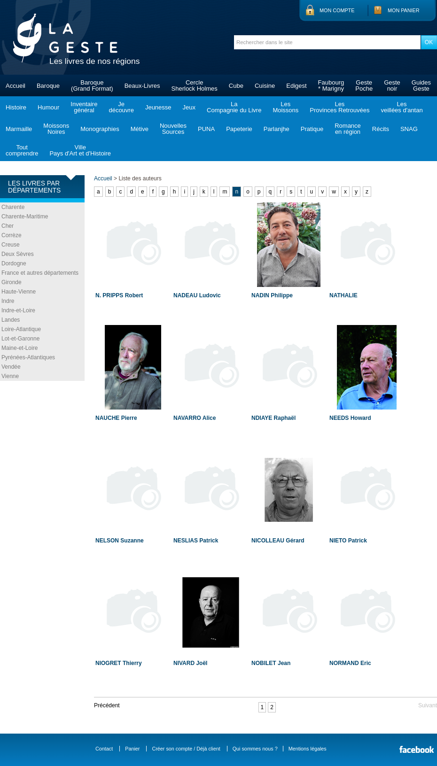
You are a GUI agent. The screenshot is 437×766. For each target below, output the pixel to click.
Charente (12, 207)
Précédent (107, 705)
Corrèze (11, 235)
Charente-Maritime (24, 216)
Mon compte (337, 10)
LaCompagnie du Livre (234, 107)
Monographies (99, 128)
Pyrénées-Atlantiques (28, 357)
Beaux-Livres (142, 85)
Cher (7, 226)
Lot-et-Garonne (20, 338)
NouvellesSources (173, 128)
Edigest (296, 85)
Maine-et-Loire (19, 348)
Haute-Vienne (18, 291)
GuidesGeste (421, 85)
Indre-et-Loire (18, 310)
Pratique (312, 128)
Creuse (10, 244)
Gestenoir (392, 85)
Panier (132, 748)
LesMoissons (285, 107)
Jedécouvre (121, 107)
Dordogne (13, 263)
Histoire (16, 107)
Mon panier (404, 10)
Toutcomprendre (22, 150)
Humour (48, 107)
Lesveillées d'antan (401, 107)
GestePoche (364, 85)
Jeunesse (158, 107)
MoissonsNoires (56, 128)
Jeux (189, 107)
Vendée (11, 367)
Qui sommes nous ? (255, 748)
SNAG (409, 128)
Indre (7, 301)
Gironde (11, 282)
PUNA (206, 128)
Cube (236, 85)
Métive (139, 128)
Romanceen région (348, 128)
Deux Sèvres (17, 254)
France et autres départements (39, 273)
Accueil (15, 85)
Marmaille (19, 128)
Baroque (48, 85)
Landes (10, 320)
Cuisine (265, 85)
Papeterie (239, 128)
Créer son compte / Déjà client (186, 748)
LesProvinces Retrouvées (339, 107)
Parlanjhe (276, 128)
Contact (104, 748)
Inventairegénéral (83, 107)
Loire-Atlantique (21, 329)
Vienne (10, 376)
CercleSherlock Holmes (195, 85)
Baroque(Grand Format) (92, 85)
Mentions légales (308, 748)
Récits (380, 128)
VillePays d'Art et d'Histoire (80, 150)
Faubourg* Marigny (331, 85)
